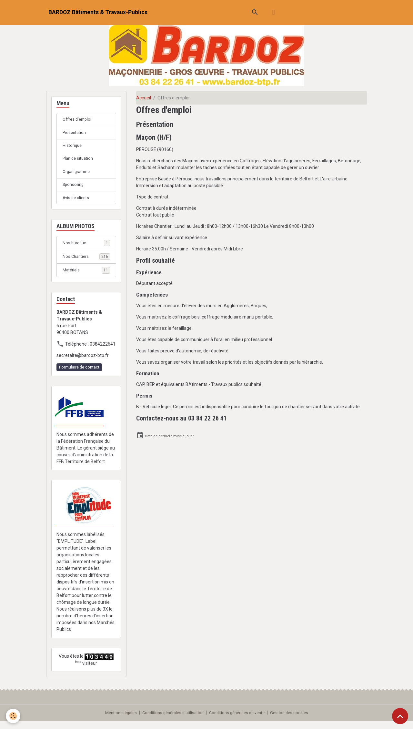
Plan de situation (79, 161)
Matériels (86, 276)
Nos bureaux (86, 249)
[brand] (98, 12)
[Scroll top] (400, 716)
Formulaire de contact (79, 373)
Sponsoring (74, 189)
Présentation (76, 133)
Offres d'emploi (79, 119)
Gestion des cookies (296, 720)
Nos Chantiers (86, 262)
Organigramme (78, 175)
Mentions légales (113, 720)
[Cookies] (13, 715)
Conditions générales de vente (240, 720)
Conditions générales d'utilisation (170, 720)
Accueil (143, 97)
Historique (73, 147)
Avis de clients (77, 203)
